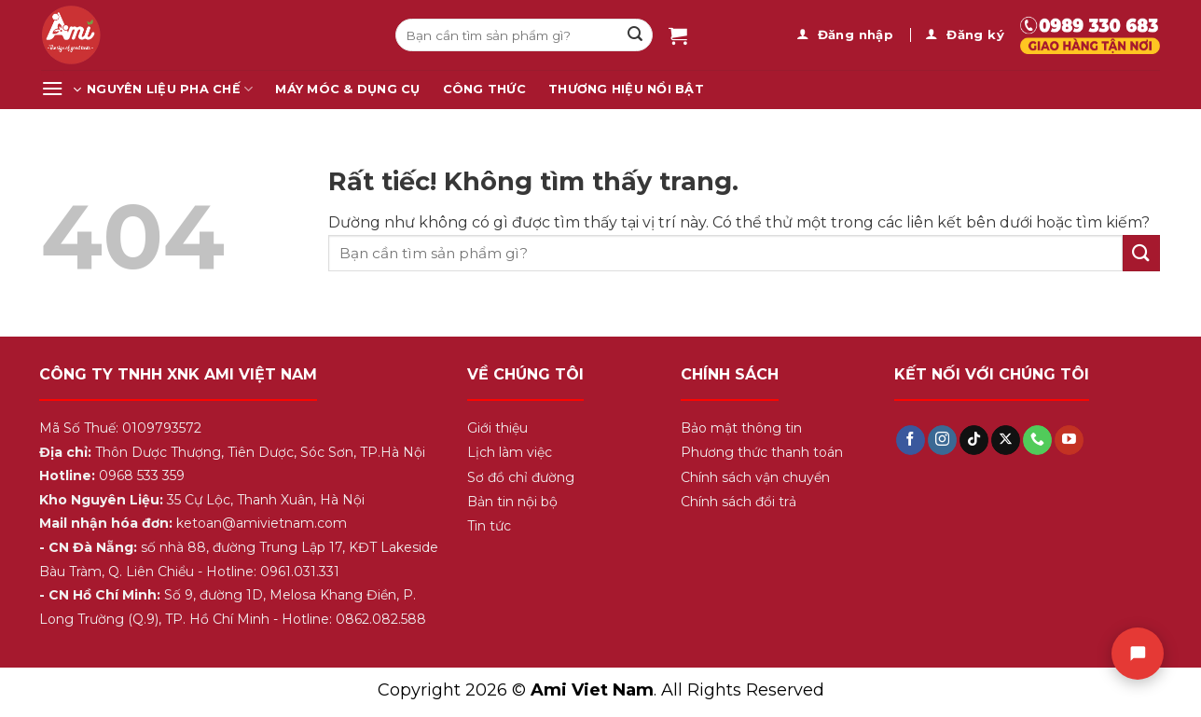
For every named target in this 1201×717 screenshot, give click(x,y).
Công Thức (484, 89)
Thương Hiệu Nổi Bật (626, 89)
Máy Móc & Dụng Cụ (347, 89)
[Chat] (1137, 653)
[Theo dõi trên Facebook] (910, 440)
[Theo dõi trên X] (1005, 440)
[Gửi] (635, 35)
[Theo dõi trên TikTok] (973, 440)
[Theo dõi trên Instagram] (942, 440)
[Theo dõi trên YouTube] (1069, 440)
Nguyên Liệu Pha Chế (170, 89)
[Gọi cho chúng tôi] (1037, 440)
